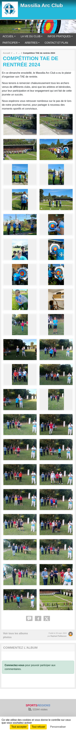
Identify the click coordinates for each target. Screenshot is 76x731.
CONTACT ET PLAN (56, 42)
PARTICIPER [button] (10, 42)
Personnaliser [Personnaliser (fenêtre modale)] (58, 726)
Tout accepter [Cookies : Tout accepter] (19, 726)
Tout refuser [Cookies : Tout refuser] (38, 726)
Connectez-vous (14, 665)
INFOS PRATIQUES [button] (59, 36)
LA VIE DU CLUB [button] (30, 36)
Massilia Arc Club (41, 5)
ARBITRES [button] (31, 42)
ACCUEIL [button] (8, 36)
